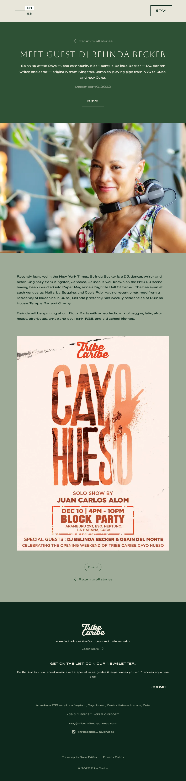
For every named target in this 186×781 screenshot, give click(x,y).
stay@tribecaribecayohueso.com (93, 723)
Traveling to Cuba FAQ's (79, 756)
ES (29, 13)
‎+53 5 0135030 (79, 714)
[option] (29, 13)
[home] (94, 11)
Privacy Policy (113, 756)
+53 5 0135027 (106, 714)
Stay (161, 10)
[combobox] (29, 8)
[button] (20, 10)
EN (29, 8)
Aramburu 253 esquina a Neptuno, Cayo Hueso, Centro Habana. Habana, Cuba (93, 705)
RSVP (93, 101)
